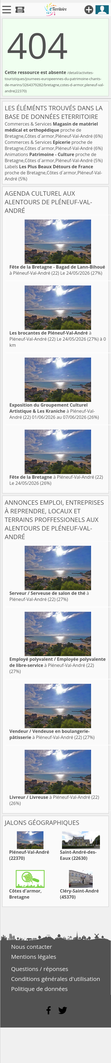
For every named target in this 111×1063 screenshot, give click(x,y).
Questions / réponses (39, 969)
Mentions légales (33, 956)
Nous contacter (31, 946)
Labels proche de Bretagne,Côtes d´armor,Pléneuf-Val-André (53, 173)
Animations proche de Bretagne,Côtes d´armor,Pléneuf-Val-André (50, 157)
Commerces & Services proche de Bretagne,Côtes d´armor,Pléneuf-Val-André (51, 130)
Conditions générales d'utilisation (55, 979)
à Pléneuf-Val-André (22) (57, 270)
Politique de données (39, 989)
